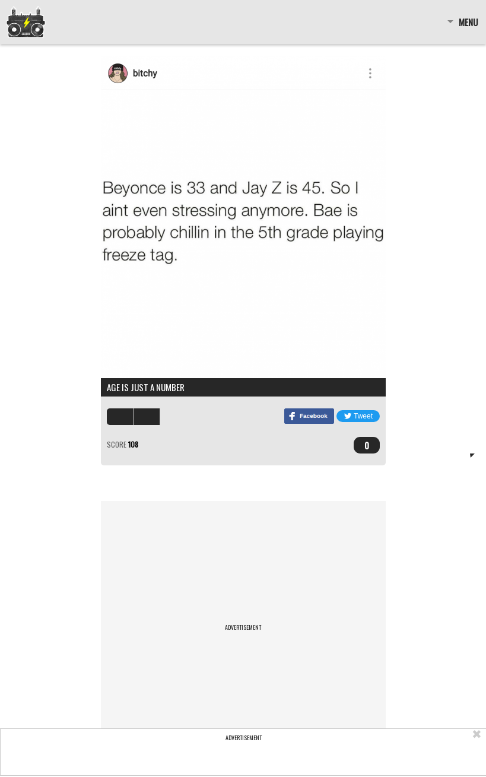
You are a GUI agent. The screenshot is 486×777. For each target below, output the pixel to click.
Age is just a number (146, 387)
